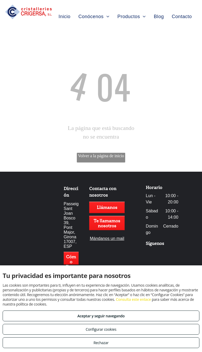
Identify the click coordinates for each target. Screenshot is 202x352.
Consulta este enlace (133, 299)
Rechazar (100, 342)
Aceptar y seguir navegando (100, 315)
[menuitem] (64, 16)
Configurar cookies (101, 329)
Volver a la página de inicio (101, 156)
